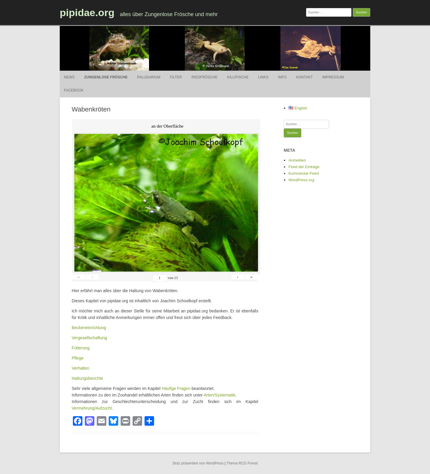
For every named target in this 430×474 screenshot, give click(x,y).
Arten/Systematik (219, 395)
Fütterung (81, 348)
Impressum (333, 77)
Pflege (78, 358)
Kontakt (304, 77)
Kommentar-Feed (303, 173)
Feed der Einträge (304, 167)
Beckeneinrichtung (89, 327)
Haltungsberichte (87, 378)
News (69, 77)
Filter (176, 77)
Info (282, 77)
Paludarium (148, 77)
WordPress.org (301, 180)
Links (263, 77)
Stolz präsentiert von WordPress (198, 463)
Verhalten (80, 368)
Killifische (237, 77)
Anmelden (297, 160)
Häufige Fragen (176, 388)
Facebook (74, 90)
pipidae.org (87, 12)
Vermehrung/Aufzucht (92, 408)
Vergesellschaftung (89, 337)
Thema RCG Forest (242, 463)
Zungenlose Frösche (106, 77)
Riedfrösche (204, 77)
